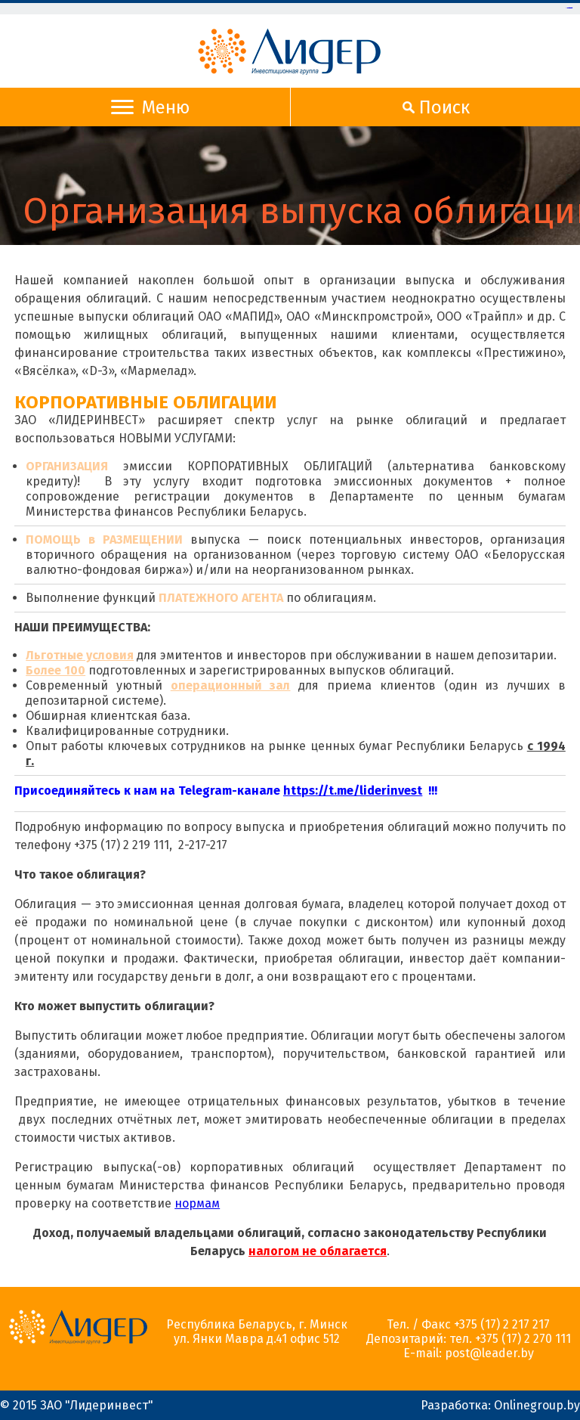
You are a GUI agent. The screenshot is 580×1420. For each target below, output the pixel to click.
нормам (197, 1203)
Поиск (433, 107)
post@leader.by (489, 1353)
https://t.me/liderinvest (352, 790)
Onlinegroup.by (537, 1405)
